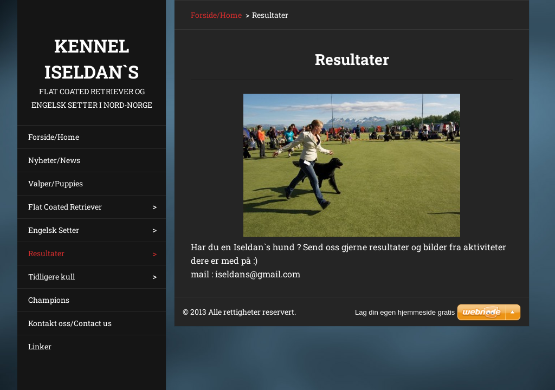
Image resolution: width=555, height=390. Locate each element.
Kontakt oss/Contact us (70, 323)
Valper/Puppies (55, 183)
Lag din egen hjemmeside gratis (405, 312)
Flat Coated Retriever (65, 207)
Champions (48, 300)
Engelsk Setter (53, 230)
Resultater (46, 253)
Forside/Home (53, 137)
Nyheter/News (54, 160)
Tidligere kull (51, 276)
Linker (39, 346)
